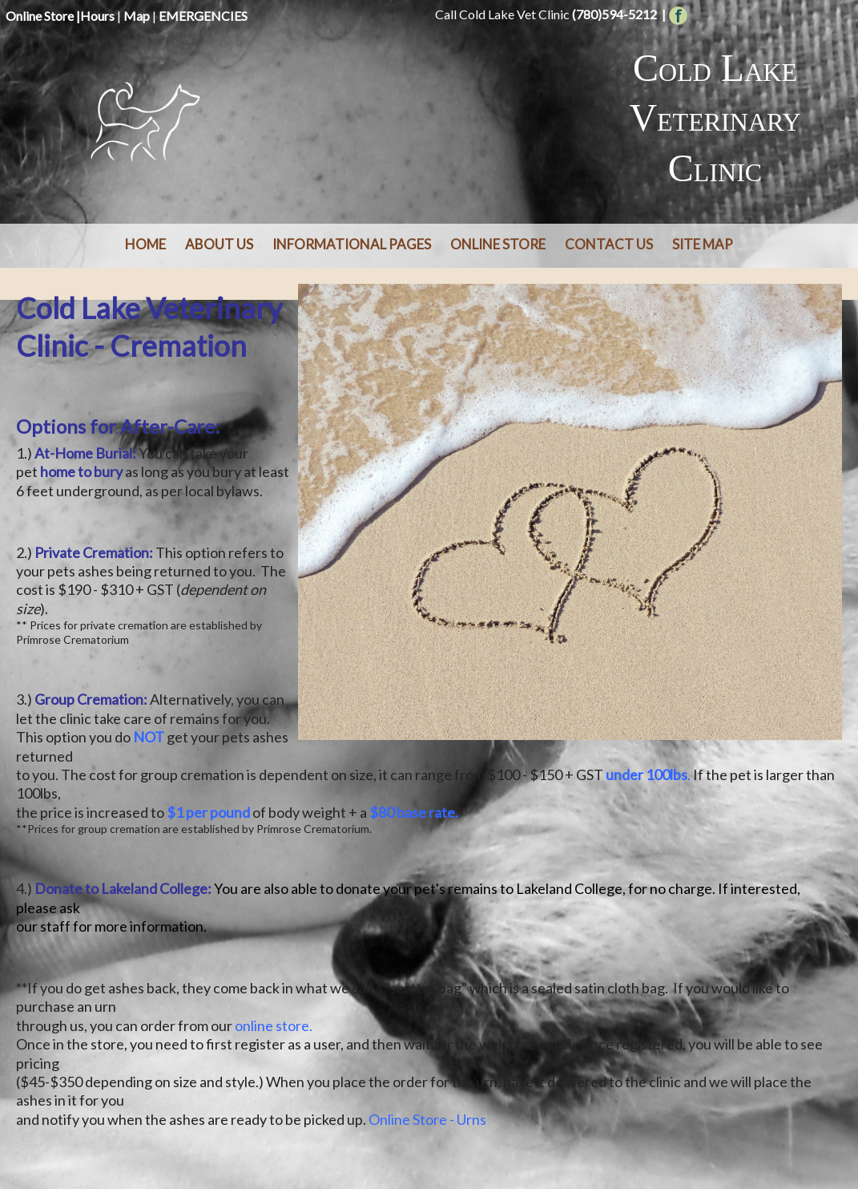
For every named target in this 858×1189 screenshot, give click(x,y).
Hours (97, 15)
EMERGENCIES (203, 15)
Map (136, 15)
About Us (219, 244)
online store (272, 1025)
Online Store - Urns (427, 1119)
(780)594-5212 (614, 14)
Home (145, 244)
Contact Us (609, 244)
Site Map (702, 244)
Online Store (40, 15)
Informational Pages (351, 244)
